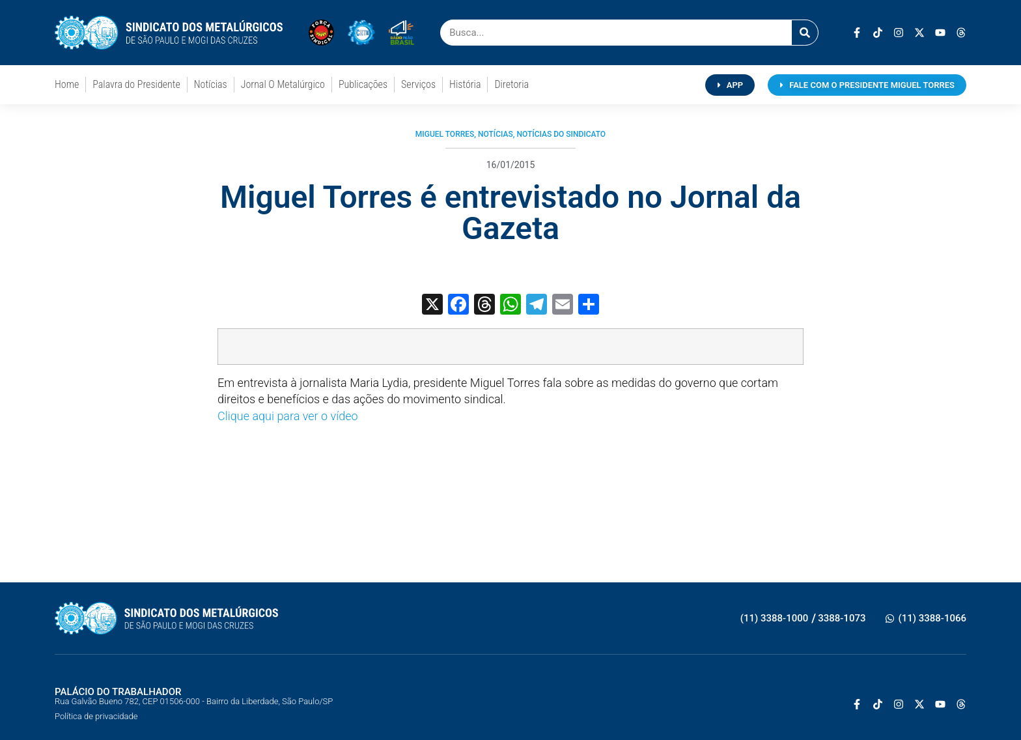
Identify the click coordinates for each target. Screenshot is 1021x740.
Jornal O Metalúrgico (283, 84)
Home (67, 84)
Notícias (210, 84)
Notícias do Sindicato (561, 134)
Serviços (418, 84)
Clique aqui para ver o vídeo (287, 416)
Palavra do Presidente (136, 84)
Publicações (363, 84)
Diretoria (511, 84)
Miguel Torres (444, 134)
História (465, 84)
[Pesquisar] (805, 32)
